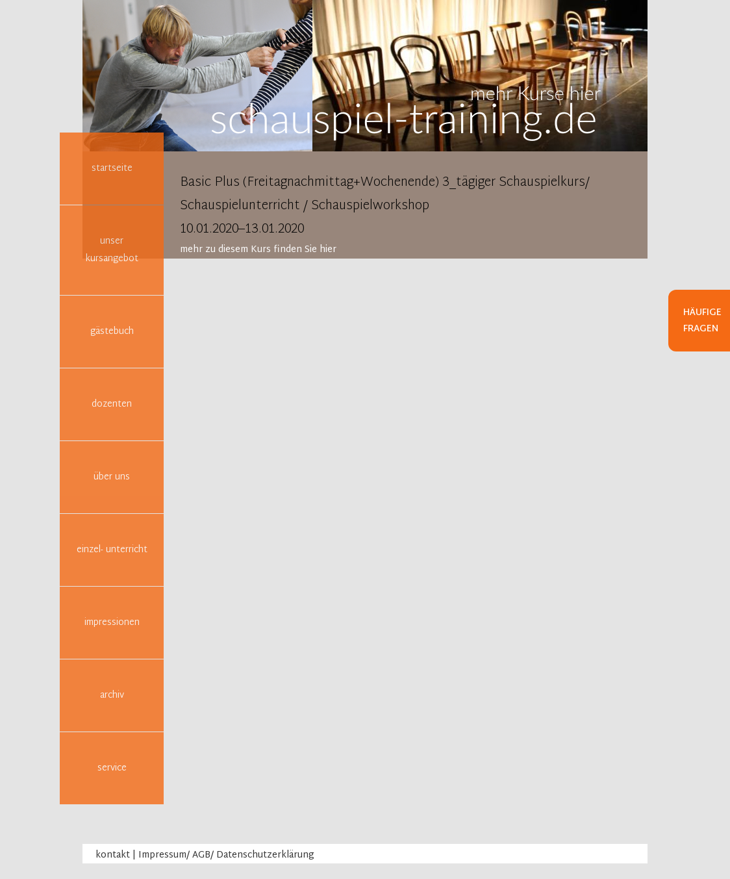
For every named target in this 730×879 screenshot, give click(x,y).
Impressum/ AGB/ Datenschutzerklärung (226, 855)
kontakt (112, 855)
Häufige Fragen (702, 321)
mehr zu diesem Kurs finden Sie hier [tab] (258, 250)
